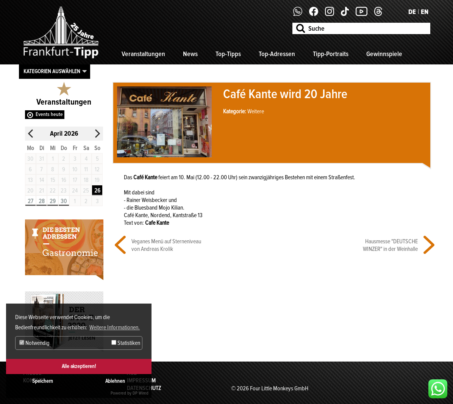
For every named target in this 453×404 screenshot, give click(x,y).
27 (30, 201)
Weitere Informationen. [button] (114, 327)
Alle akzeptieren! (79, 366)
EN (424, 12)
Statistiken (125, 343)
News (190, 54)
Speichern (42, 381)
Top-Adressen (277, 54)
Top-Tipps (228, 54)
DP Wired (140, 393)
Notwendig (34, 343)
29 (53, 201)
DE (412, 12)
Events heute (49, 114)
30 (64, 201)
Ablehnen (115, 381)
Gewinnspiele (384, 54)
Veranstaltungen (143, 54)
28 (42, 201)
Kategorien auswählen (51, 71)
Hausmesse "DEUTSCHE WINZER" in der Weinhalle (390, 245)
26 (97, 190)
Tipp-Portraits (330, 54)
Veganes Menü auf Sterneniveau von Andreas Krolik (166, 245)
